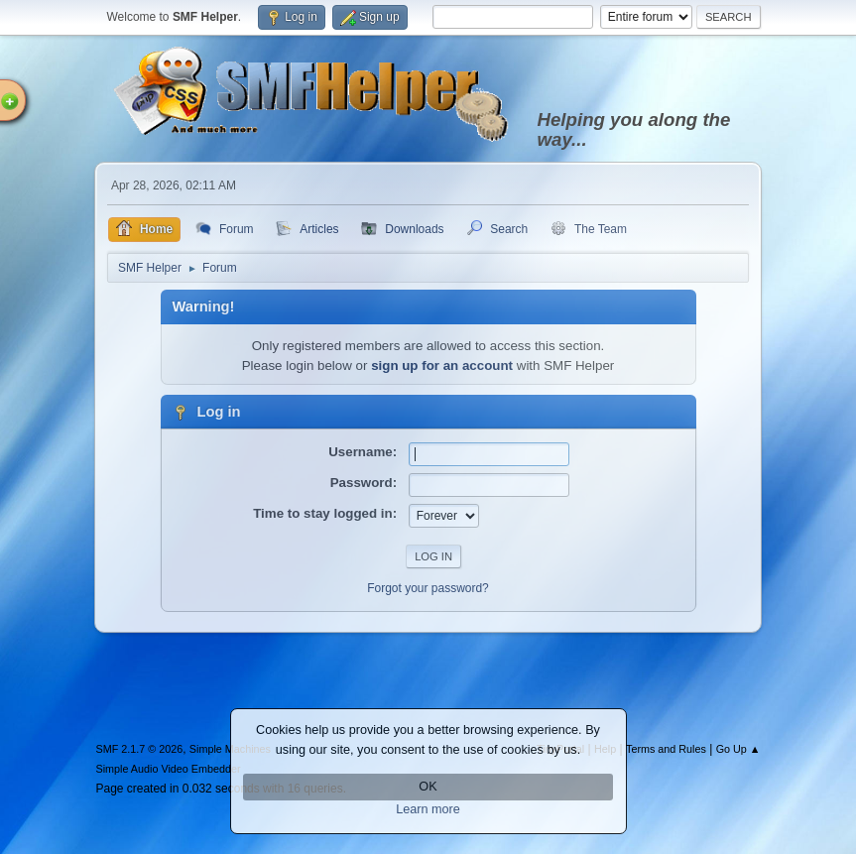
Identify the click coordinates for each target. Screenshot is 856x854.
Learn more (428, 809)
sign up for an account (442, 365)
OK (427, 786)
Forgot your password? (428, 588)
